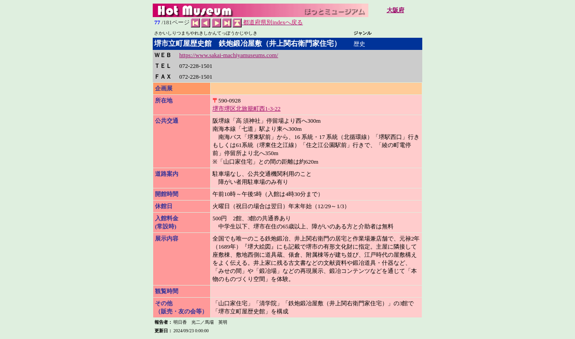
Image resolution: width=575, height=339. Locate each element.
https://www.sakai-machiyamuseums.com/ (228, 55)
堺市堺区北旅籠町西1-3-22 (246, 108)
